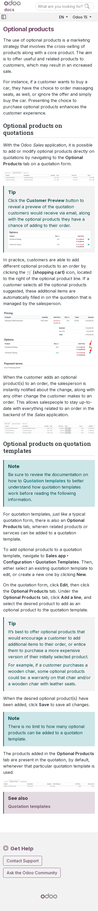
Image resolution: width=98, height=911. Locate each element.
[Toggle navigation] (3, 17)
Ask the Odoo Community (32, 872)
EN (62, 17)
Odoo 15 (80, 17)
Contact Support (23, 860)
